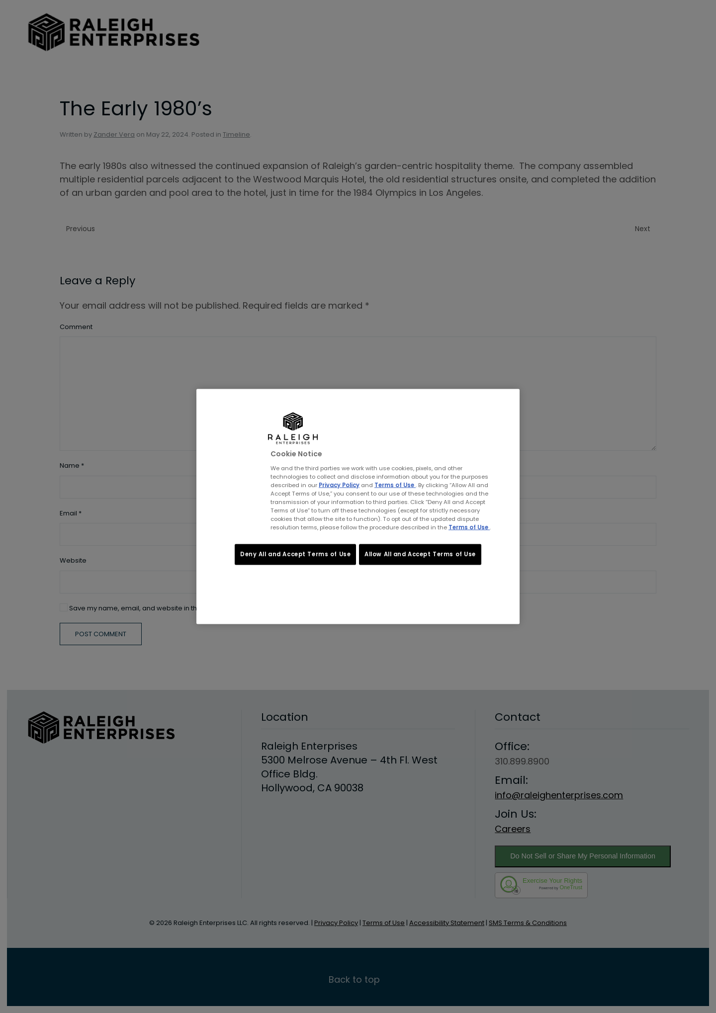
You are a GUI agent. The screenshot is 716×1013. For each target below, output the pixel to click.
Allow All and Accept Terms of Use (420, 554)
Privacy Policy (339, 485)
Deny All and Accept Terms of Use (295, 554)
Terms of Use (395, 485)
